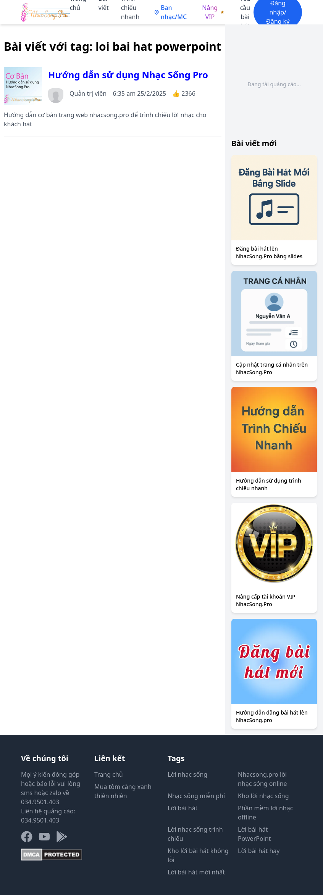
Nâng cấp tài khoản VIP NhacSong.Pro (266, 600)
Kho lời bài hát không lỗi (198, 855)
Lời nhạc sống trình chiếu (195, 834)
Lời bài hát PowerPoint (254, 834)
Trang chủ (108, 774)
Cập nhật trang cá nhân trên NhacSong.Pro (272, 368)
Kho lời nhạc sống (263, 796)
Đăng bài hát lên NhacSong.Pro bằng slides (269, 252)
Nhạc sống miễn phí (196, 796)
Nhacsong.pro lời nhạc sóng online (262, 779)
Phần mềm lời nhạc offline (265, 812)
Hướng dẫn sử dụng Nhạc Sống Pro (128, 74)
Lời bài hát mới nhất (196, 872)
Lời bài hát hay (258, 851)
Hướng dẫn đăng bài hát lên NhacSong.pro (272, 716)
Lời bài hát (182, 808)
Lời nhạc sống (187, 774)
